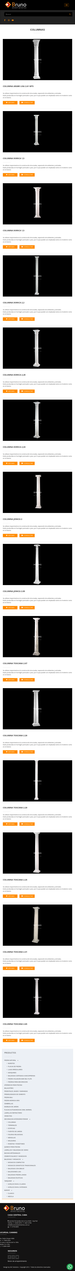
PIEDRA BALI (8, 1097)
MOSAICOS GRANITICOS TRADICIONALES (21, 1165)
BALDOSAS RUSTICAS (14, 1178)
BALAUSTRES (8, 1088)
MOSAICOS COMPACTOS (15, 1162)
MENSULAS (11, 1137)
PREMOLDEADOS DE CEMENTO (14, 1094)
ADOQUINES (11, 1072)
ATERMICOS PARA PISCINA (13, 1085)
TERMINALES (11, 1125)
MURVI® (7, 1190)
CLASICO (10, 1193)
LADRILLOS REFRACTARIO (13, 1113)
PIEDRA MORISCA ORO (12, 1100)
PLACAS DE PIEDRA (13, 1066)
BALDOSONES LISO (13, 1171)
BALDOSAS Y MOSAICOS (12, 1159)
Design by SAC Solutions (11, 1267)
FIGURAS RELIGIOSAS (14, 1134)
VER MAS (10, 103)
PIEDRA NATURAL (10, 1060)
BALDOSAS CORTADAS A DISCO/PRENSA (20, 1076)
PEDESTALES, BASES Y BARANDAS (16, 1091)
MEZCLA (10, 1196)
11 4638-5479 (17, 1223)
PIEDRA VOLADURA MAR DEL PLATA (19, 1079)
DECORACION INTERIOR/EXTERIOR (16, 1119)
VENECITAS (8, 1116)
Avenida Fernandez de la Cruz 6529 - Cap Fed (22, 1221)
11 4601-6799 (27, 1223)
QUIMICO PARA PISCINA (12, 1147)
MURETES (10, 1063)
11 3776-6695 (13, 1227)
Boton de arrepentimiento (17, 1261)
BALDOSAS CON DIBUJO (15, 1168)
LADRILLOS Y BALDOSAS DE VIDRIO (16, 1150)
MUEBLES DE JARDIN (11, 1106)
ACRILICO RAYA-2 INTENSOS (16, 1187)
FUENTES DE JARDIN (14, 1131)
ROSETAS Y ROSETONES (15, 1144)
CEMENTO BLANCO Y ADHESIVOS (15, 1156)
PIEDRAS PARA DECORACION (17, 1082)
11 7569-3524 (6, 1240)
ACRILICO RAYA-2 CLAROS (16, 1184)
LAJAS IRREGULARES (14, 1069)
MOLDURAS (11, 1141)
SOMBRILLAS (8, 1103)
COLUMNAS (11, 1122)
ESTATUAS (10, 1128)
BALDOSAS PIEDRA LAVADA (16, 1175)
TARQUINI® (8, 1181)
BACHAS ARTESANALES (12, 1153)
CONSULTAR (27, 103)
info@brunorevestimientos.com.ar (18, 1225)
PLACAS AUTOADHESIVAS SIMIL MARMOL (18, 1110)
